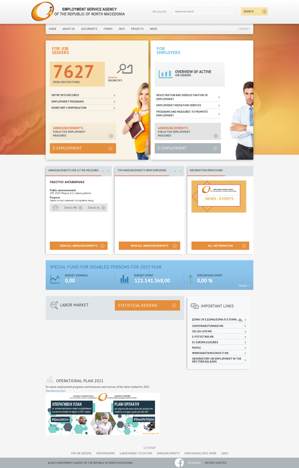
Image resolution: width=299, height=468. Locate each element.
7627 (73, 71)
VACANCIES (115, 79)
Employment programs (67, 101)
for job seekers (81, 453)
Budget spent (144, 275)
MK (154, 11)
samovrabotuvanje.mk (207, 326)
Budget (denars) (76, 275)
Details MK (70, 207)
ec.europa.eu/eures (205, 342)
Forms (108, 29)
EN (164, 11)
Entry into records (65, 95)
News (153, 29)
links (224, 453)
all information (220, 246)
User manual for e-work (200, 453)
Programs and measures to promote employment (182, 113)
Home (52, 29)
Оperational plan (55, 391)
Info (122, 29)
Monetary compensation (68, 108)
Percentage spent (210, 275)
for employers (105, 453)
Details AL (94, 207)
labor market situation (136, 453)
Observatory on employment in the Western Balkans (216, 360)
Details (243, 285)
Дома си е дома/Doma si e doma (218, 319)
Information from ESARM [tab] (206, 170)
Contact (244, 29)
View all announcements (79, 246)
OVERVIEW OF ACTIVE (193, 73)
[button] (102, 173)
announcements (168, 453)
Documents (89, 29)
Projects (137, 29)
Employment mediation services (178, 105)
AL (159, 11)
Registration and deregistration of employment (182, 97)
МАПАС (196, 347)
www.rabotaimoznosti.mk (210, 353)
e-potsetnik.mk (203, 337)
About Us (68, 29)
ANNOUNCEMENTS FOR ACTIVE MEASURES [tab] (73, 170)
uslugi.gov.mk (202, 331)
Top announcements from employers (142, 170)
